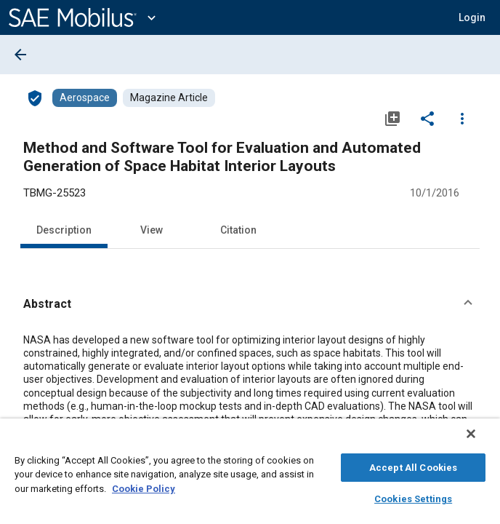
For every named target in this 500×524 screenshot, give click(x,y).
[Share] (427, 117)
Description (64, 230)
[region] (250, 475)
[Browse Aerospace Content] (84, 98)
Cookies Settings (413, 496)
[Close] (481, 441)
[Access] (34, 97)
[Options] (462, 117)
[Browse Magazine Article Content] (169, 98)
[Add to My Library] (392, 117)
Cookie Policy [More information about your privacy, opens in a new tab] (143, 486)
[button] (472, 17)
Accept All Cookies (413, 465)
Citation (238, 230)
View (151, 230)
